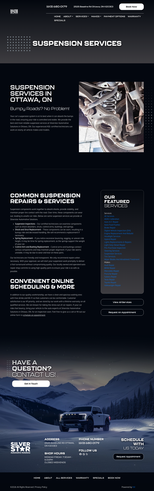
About (67, 16)
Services (81, 16)
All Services (64, 478)
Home (57, 16)
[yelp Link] (87, 454)
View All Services (122, 302)
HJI (134, 487)
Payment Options (114, 16)
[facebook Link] (80, 454)
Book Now (131, 7)
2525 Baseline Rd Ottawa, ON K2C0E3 (93, 7)
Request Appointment (128, 456)
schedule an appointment (34, 315)
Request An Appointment (122, 312)
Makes (95, 16)
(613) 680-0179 (57, 6)
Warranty (134, 16)
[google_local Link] (84, 454)
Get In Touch (31, 384)
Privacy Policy (41, 487)
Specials (59, 20)
